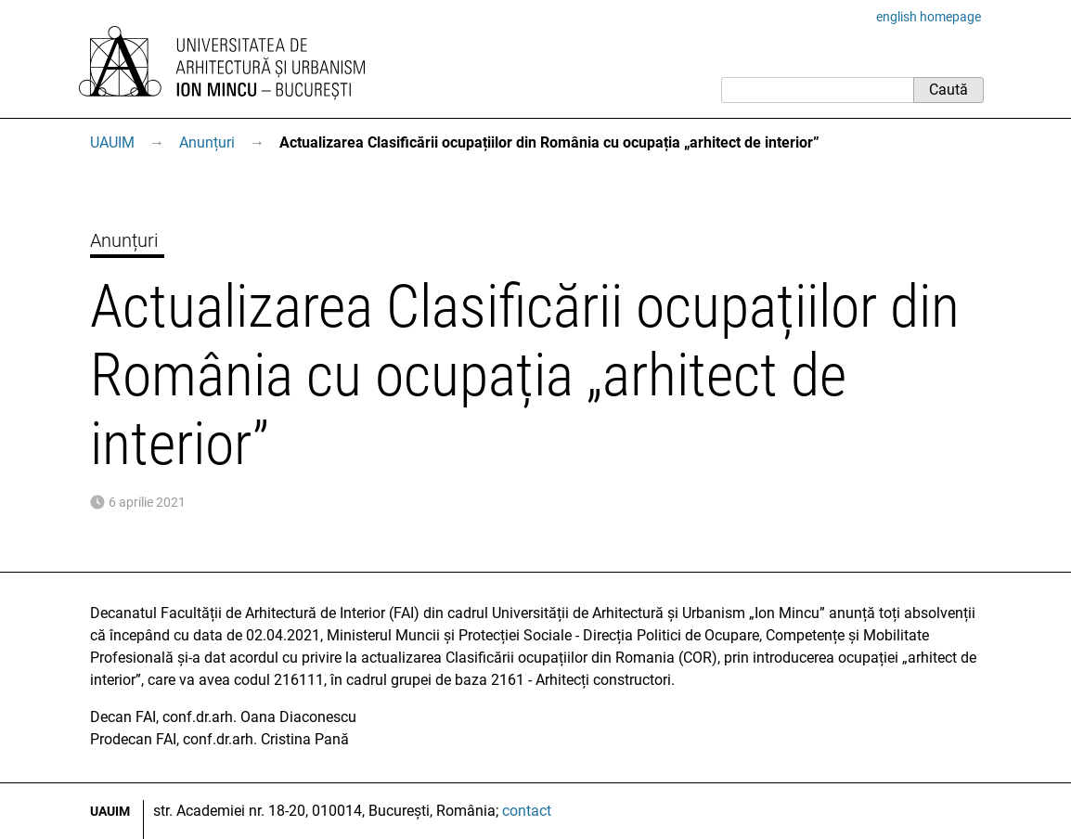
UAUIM (112, 142)
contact (526, 811)
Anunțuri (207, 142)
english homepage (928, 16)
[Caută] (817, 90)
